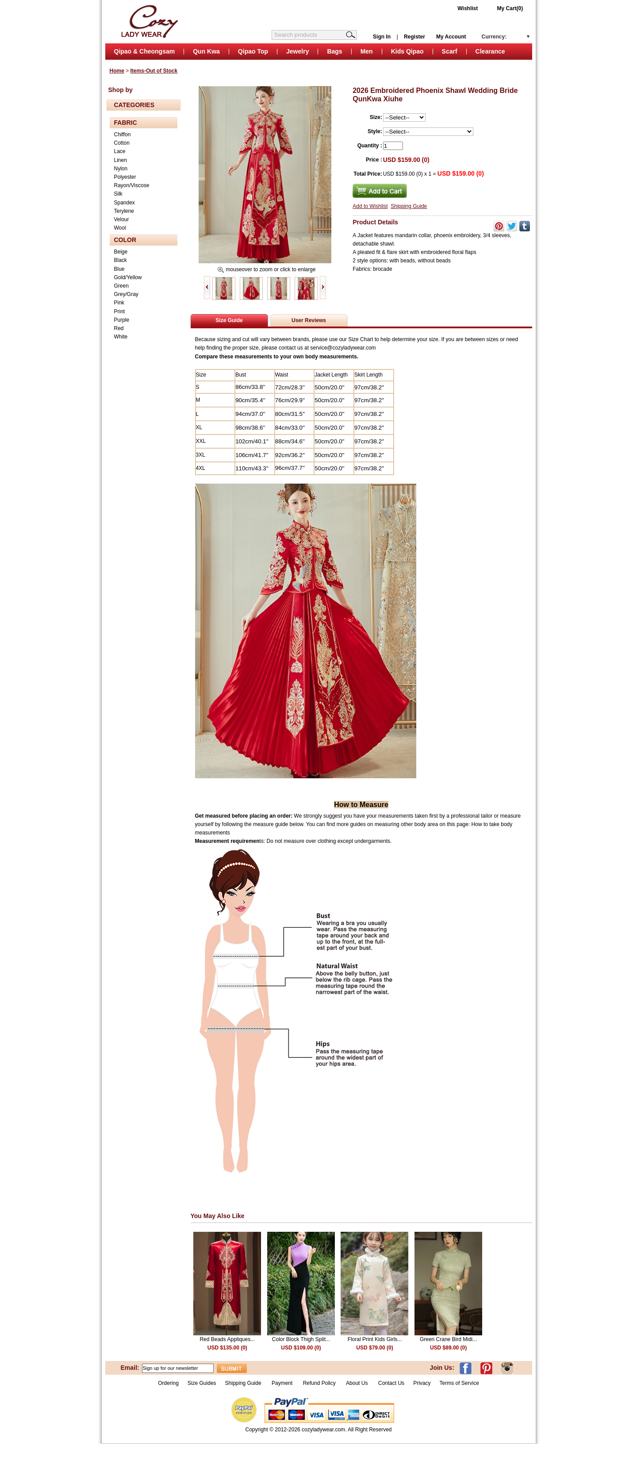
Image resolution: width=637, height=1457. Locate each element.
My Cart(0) (510, 8)
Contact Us (391, 1383)
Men (367, 51)
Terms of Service (459, 1383)
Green (121, 286)
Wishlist (467, 8)
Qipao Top (253, 51)
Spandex (124, 203)
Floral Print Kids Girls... (375, 1339)
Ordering (168, 1383)
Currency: (494, 37)
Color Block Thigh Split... (301, 1339)
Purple (122, 320)
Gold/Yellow (128, 277)
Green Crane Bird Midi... (448, 1339)
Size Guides (202, 1383)
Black (120, 260)
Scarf (449, 51)
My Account (451, 37)
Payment (282, 1383)
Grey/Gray (126, 294)
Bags (334, 51)
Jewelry (297, 51)
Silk (118, 194)
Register (414, 37)
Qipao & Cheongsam (144, 51)
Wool (120, 228)
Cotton (122, 143)
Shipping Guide (409, 206)
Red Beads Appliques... (227, 1339)
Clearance (490, 51)
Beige (121, 252)
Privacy (421, 1383)
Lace (120, 151)
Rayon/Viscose (132, 185)
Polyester (125, 177)
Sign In (382, 37)
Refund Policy (319, 1383)
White (121, 337)
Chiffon (122, 134)
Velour (121, 219)
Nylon (121, 168)
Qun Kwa (206, 51)
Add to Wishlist (370, 206)
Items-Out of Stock (154, 71)
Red (119, 328)
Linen (120, 160)
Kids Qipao (407, 51)
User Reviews (309, 320)
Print (119, 311)
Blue (119, 269)
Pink (119, 303)
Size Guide (228, 320)
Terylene (124, 211)
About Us (357, 1383)
